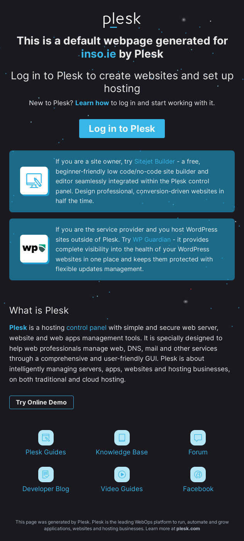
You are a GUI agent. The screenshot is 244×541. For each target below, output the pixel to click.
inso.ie (98, 53)
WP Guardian (152, 239)
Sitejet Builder (154, 161)
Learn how (92, 103)
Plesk (18, 327)
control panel (86, 327)
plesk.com (188, 528)
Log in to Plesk (122, 128)
